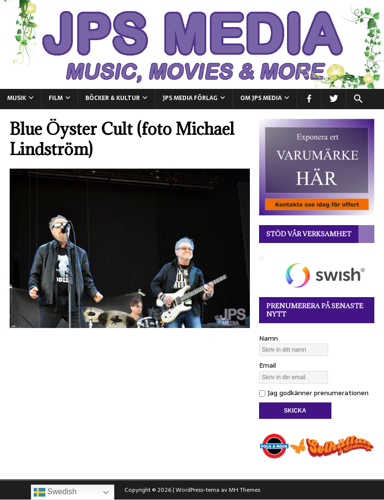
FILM (56, 98)
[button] (358, 99)
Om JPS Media (261, 98)
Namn (268, 338)
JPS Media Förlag (190, 98)
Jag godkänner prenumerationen (314, 392)
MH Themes (244, 490)
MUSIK (16, 98)
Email (267, 365)
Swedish (55, 492)
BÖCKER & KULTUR (112, 98)
